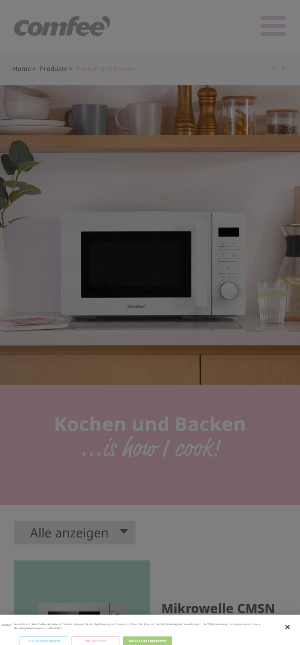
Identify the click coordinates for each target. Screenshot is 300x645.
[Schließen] (287, 632)
